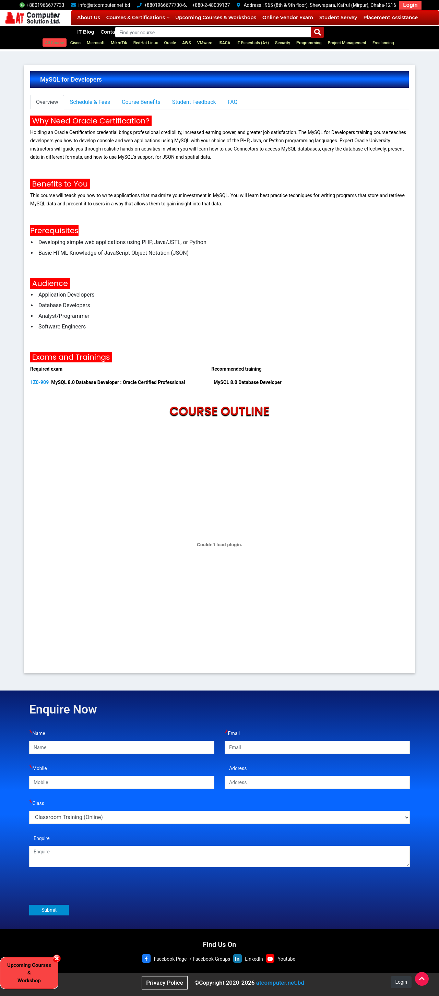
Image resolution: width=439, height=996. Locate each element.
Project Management (347, 42)
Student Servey (338, 17)
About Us (88, 17)
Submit (49, 910)
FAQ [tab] (233, 102)
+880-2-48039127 (211, 5)
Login (410, 4)
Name (37, 732)
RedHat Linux (145, 42)
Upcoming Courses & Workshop (29, 973)
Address (236, 767)
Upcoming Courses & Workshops (215, 17)
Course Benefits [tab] (141, 102)
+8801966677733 (42, 5)
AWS (186, 42)
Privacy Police (164, 982)
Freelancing (383, 42)
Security (282, 42)
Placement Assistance (390, 17)
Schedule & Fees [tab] (90, 102)
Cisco (75, 42)
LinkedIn (254, 959)
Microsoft (96, 42)
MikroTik (119, 42)
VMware (204, 42)
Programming (309, 42)
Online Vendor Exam (287, 17)
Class (36, 802)
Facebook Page (170, 959)
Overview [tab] (47, 102)
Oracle (170, 42)
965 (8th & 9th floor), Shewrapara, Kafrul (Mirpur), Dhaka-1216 (330, 5)
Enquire (39, 837)
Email (232, 732)
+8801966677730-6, (165, 5)
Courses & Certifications (137, 17)
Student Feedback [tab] (194, 102)
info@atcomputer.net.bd (104, 5)
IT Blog (85, 32)
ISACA (224, 42)
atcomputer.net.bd (280, 982)
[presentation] (81, 885)
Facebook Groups (211, 959)
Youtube (286, 959)
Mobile (38, 767)
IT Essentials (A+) (252, 42)
